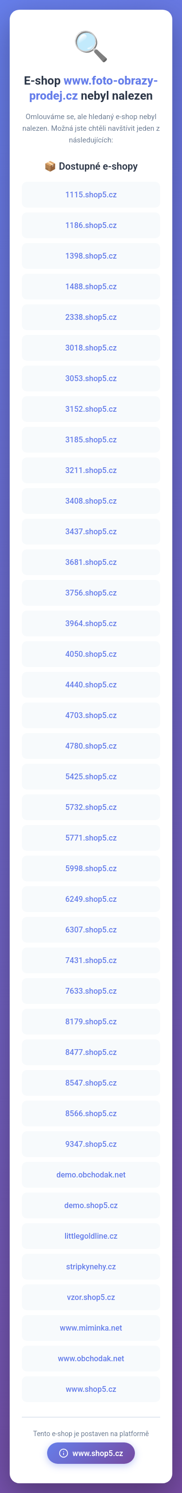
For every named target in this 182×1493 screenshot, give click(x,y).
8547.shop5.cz (91, 1083)
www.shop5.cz (91, 1389)
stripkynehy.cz (91, 1266)
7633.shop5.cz (91, 991)
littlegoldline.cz (91, 1236)
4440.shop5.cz (91, 684)
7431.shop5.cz (91, 960)
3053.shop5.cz (91, 378)
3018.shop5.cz (91, 347)
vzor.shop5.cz (91, 1297)
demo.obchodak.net (91, 1174)
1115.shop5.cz (91, 194)
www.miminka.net (91, 1328)
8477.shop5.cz (91, 1052)
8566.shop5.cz (91, 1113)
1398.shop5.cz (91, 256)
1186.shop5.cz (91, 225)
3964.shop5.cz (91, 623)
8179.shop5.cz (91, 1021)
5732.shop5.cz (91, 807)
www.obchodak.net (91, 1358)
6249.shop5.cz (91, 899)
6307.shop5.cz (91, 929)
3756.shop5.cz (91, 592)
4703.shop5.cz (91, 715)
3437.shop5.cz (91, 531)
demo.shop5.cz (90, 1205)
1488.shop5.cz (91, 286)
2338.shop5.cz (91, 317)
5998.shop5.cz (91, 868)
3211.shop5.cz (91, 470)
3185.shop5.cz (91, 439)
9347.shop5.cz (91, 1144)
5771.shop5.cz (91, 838)
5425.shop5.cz (91, 776)
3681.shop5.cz (91, 562)
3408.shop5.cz (91, 501)
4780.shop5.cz (91, 746)
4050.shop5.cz (91, 654)
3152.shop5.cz (91, 409)
